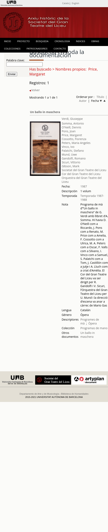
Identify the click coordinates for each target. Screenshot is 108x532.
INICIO (7, 41)
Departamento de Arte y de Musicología (39, 394)
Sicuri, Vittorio (71, 162)
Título (100, 97)
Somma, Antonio (73, 123)
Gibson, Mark (70, 166)
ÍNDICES (80, 41)
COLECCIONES (12, 48)
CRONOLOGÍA (62, 41)
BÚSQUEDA (42, 41)
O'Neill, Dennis (71, 127)
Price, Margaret (72, 135)
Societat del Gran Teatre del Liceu (84, 170)
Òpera (92, 323)
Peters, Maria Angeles (76, 143)
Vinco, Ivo (68, 147)
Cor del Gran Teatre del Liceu (81, 174)
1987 (83, 186)
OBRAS (95, 41)
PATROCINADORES (37, 48)
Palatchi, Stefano (73, 151)
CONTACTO (60, 48)
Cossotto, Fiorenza (74, 139)
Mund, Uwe (69, 154)
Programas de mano (94, 328)
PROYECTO (23, 41)
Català (65, 3)
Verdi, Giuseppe (72, 119)
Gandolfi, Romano (74, 158)
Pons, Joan (68, 131)
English (75, 3)
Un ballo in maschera (45, 112)
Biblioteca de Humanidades (75, 394)
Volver (34, 90)
